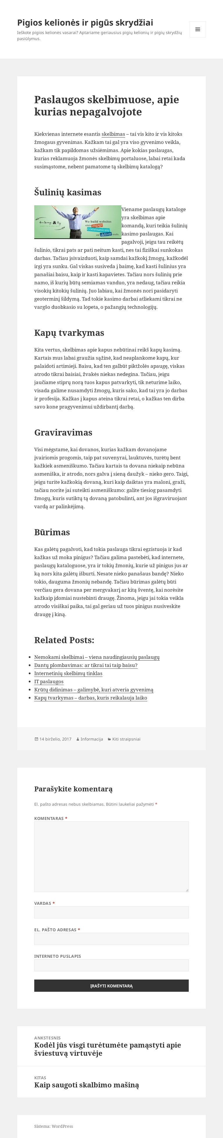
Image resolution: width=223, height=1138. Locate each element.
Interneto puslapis (57, 956)
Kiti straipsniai (126, 739)
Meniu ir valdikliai (198, 37)
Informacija (92, 739)
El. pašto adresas (57, 929)
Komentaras (51, 818)
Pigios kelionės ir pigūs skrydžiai (85, 22)
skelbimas (113, 134)
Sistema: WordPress (53, 1126)
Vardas (44, 903)
